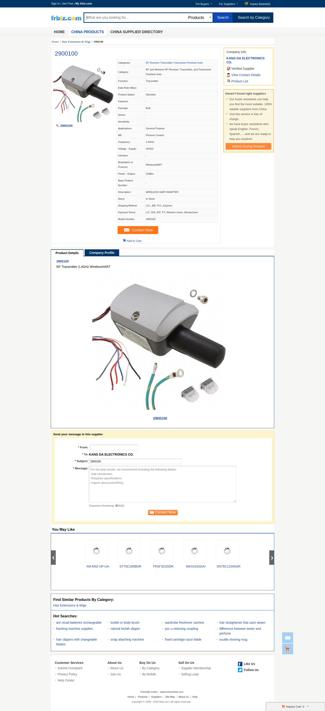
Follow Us (251, 670)
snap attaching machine (127, 639)
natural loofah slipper (125, 628)
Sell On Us (186, 663)
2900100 (66, 53)
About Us (115, 663)
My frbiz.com (83, 3)
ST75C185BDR (130, 566)
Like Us (249, 664)
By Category (151, 668)
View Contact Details (245, 75)
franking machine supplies (74, 628)
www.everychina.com (171, 691)
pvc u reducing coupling (181, 628)
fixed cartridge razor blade (183, 639)
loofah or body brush (125, 622)
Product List (239, 81)
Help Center (66, 680)
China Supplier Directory (136, 32)
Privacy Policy (67, 674)
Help (194, 696)
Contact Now (142, 230)
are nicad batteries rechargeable (79, 622)
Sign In (55, 3)
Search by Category (254, 17)
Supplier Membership (196, 668)
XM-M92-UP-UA (97, 566)
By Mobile (149, 674)
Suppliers (156, 696)
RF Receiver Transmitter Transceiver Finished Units (174, 62)
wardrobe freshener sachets (184, 622)
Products (143, 696)
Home (59, 32)
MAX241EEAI (196, 566)
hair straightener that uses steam (242, 622)
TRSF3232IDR (163, 566)
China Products (87, 32)
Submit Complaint (70, 668)
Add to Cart (134, 241)
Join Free (67, 3)
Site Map (170, 696)
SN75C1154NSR (229, 566)
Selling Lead (189, 674)
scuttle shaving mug (233, 639)
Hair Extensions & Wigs (76, 41)
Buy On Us (147, 663)
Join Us (115, 674)
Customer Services (69, 663)
